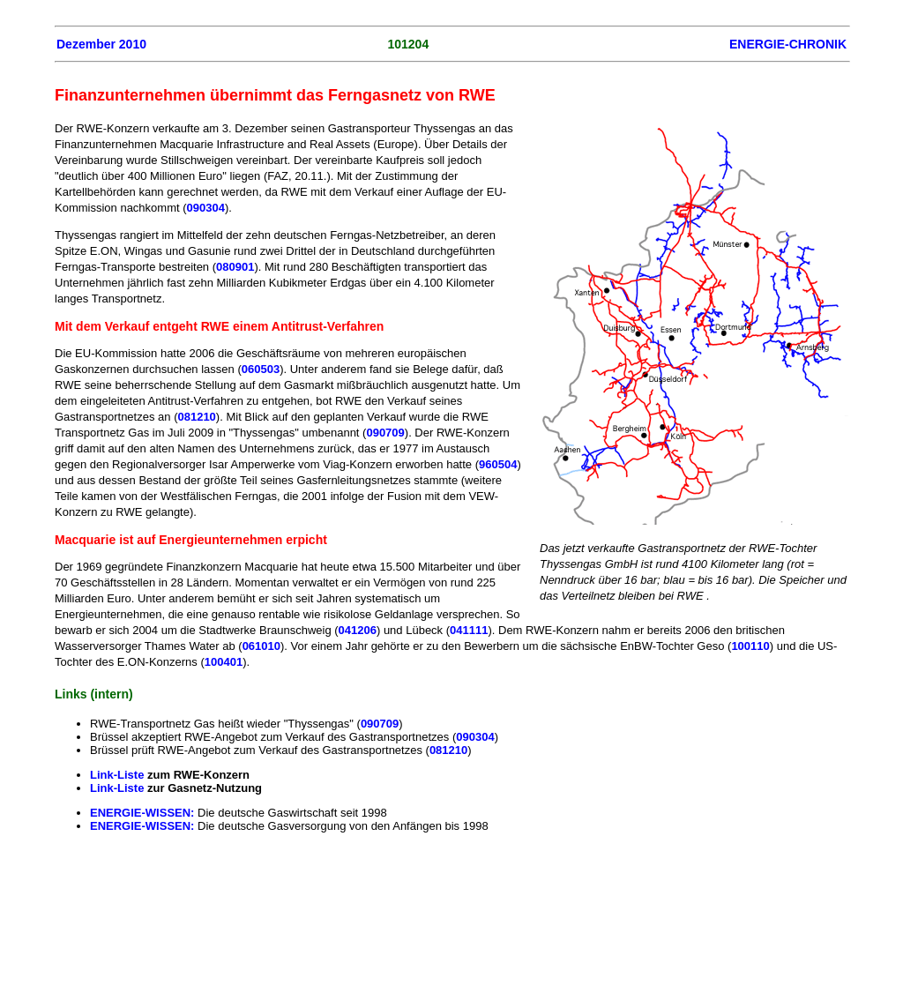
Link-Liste (117, 774)
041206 (358, 630)
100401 (224, 661)
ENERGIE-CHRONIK (788, 44)
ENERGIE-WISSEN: (142, 812)
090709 (385, 432)
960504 (498, 464)
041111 (469, 630)
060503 (261, 369)
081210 (196, 416)
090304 (206, 207)
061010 (261, 646)
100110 (750, 646)
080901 (235, 266)
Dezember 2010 (101, 44)
